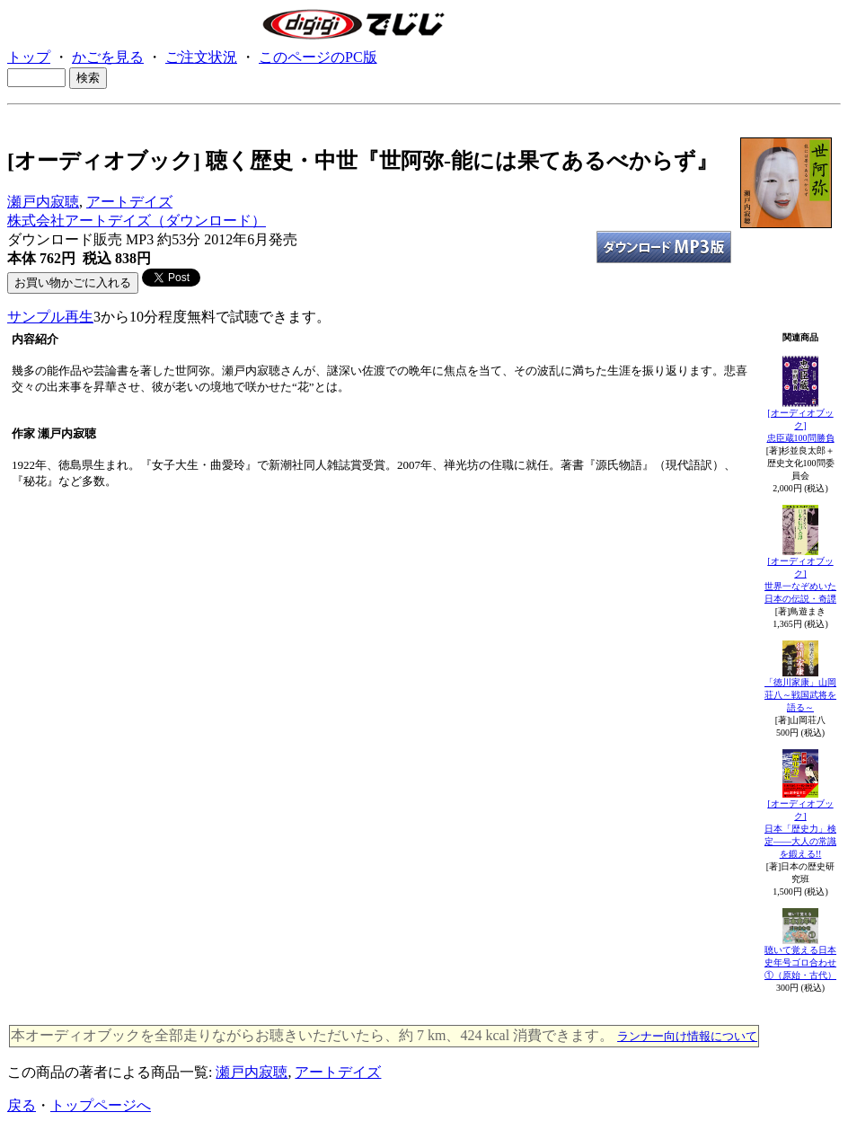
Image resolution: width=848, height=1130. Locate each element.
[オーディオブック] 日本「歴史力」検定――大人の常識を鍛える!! (800, 829)
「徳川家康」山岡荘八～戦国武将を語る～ (800, 694)
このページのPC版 (318, 57)
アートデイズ (129, 201)
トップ (28, 57)
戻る (21, 1105)
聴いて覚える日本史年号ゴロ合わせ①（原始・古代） (800, 962)
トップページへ (100, 1105)
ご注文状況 (201, 57)
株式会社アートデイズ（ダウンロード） (136, 220)
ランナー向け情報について (687, 1036)
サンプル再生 (50, 316)
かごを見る (108, 57)
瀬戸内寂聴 (43, 201)
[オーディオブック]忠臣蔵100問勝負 (801, 425)
